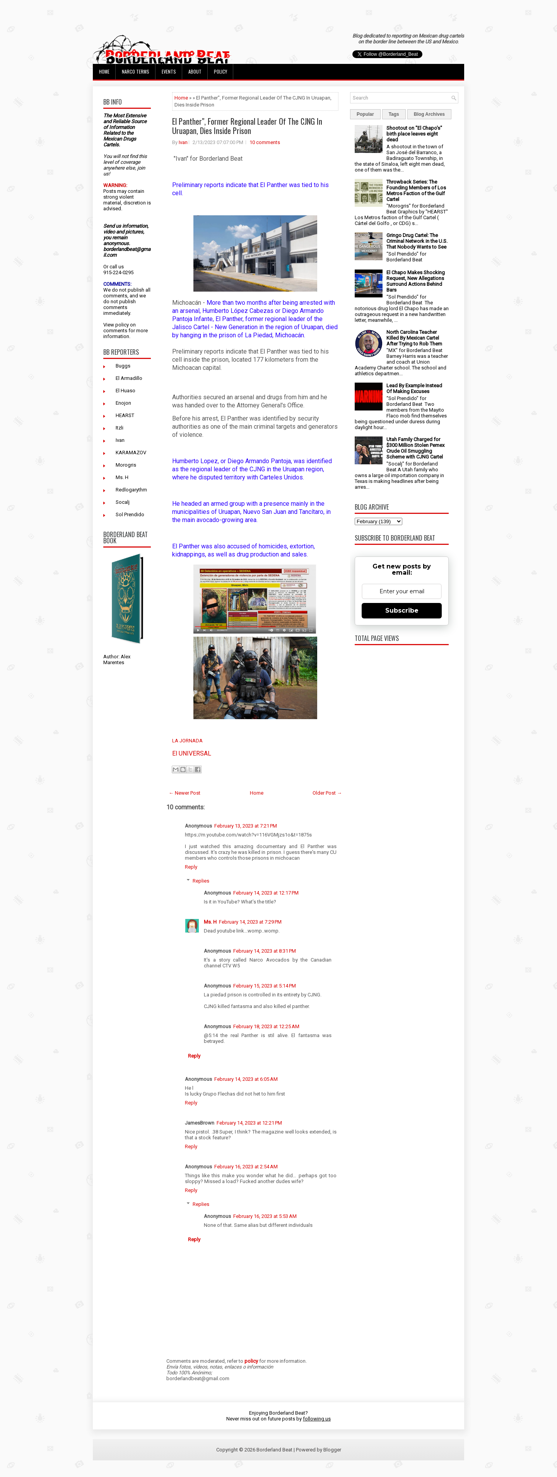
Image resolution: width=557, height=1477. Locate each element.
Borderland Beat (274, 1450)
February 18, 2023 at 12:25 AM (266, 1026)
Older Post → (327, 793)
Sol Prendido (130, 514)
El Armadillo (129, 378)
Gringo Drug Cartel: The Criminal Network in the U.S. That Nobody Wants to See (417, 241)
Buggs (123, 366)
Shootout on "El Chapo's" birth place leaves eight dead (414, 134)
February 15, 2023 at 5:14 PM (264, 986)
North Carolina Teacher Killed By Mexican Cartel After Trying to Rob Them (414, 338)
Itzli (119, 428)
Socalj (123, 502)
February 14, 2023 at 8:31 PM (264, 951)
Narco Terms (135, 71)
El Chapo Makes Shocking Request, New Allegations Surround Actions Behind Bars (415, 281)
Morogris (126, 465)
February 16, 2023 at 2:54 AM (246, 1167)
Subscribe (402, 610)
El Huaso (125, 390)
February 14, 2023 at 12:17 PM (266, 893)
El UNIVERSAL (191, 753)
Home (104, 71)
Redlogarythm (131, 490)
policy (122, 325)
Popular (365, 114)
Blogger (332, 1450)
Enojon (123, 403)
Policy (220, 71)
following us (317, 1419)
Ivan (120, 440)
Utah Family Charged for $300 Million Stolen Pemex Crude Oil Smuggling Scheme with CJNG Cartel (415, 448)
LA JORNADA (187, 741)
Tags (394, 114)
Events (169, 71)
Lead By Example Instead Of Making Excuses (414, 388)
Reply (191, 867)
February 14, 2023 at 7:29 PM (250, 922)
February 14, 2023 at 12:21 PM (249, 1123)
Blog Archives (429, 114)
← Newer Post (184, 793)
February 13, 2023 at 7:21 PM (245, 826)
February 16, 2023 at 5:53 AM (265, 1216)
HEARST (125, 415)
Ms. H (122, 477)
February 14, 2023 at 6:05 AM (246, 1079)
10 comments (264, 142)
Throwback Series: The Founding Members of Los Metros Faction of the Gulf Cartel (416, 190)
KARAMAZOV (131, 452)
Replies (201, 881)
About (195, 71)
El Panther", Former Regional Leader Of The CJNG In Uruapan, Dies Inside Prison (247, 126)
